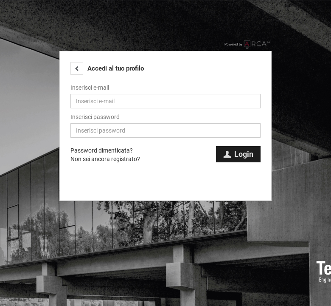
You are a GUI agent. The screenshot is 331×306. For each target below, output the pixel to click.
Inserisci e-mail (89, 87)
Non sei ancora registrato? (105, 159)
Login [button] (238, 154)
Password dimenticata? (101, 150)
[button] (76, 68)
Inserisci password (95, 116)
